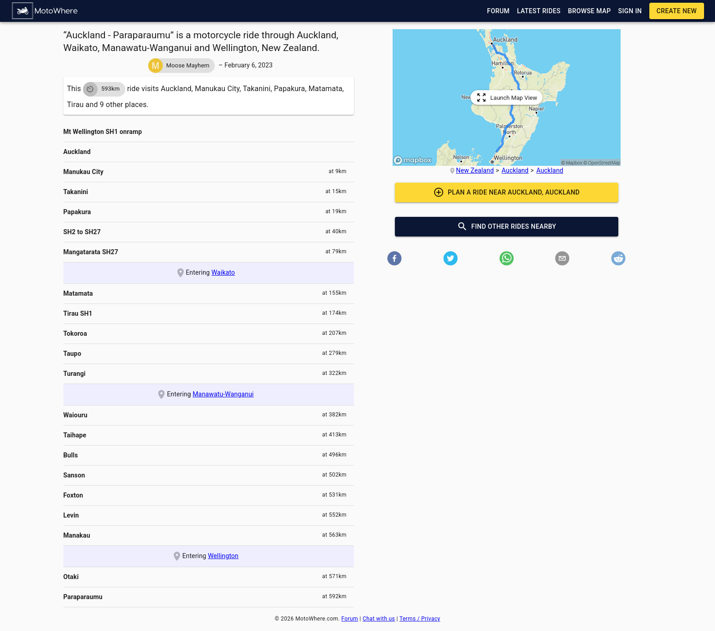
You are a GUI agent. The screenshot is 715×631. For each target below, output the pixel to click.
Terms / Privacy (419, 619)
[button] (45, 11)
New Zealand (475, 170)
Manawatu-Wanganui (223, 394)
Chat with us (379, 619)
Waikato (223, 272)
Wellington (223, 555)
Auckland (515, 170)
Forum (350, 619)
